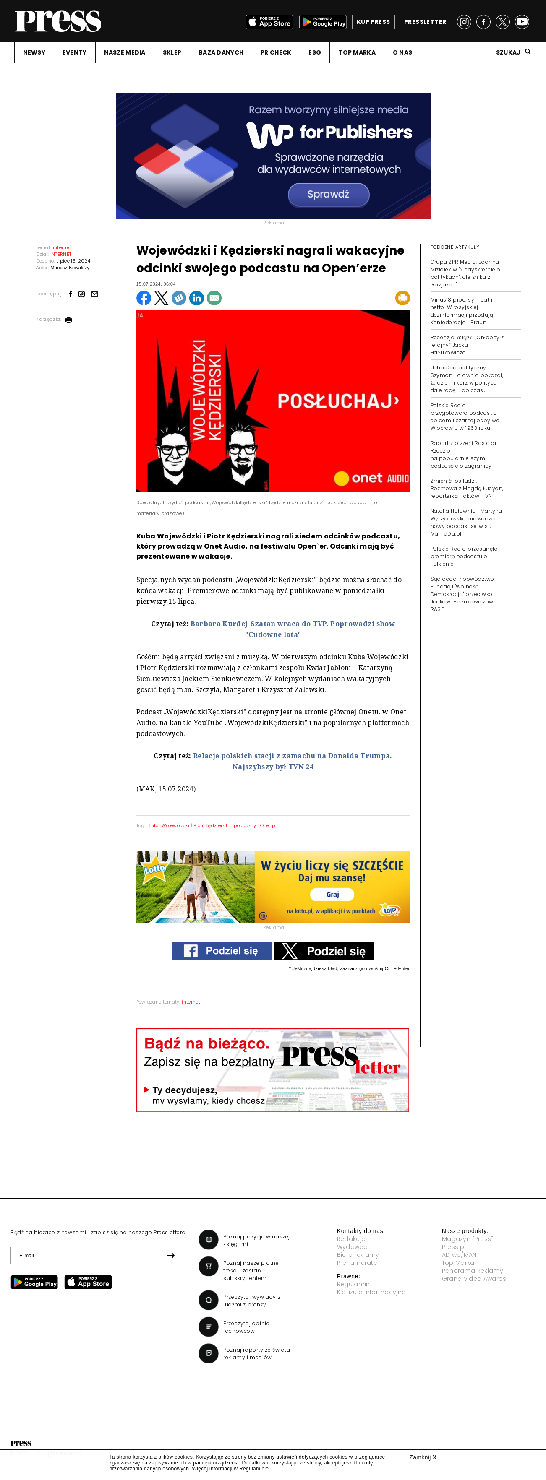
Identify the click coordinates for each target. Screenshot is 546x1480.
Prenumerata (357, 1263)
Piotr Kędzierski (211, 825)
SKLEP (172, 52)
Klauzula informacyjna (371, 1292)
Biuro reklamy (358, 1255)
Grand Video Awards (474, 1279)
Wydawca (352, 1247)
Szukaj (508, 52)
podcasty (245, 825)
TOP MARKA (357, 52)
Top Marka (458, 1263)
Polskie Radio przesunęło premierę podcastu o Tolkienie (464, 556)
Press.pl (454, 1247)
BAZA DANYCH (221, 52)
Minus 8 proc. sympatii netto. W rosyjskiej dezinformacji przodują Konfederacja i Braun (462, 311)
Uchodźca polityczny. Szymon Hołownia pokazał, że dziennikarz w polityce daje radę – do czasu (467, 379)
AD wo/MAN (459, 1255)
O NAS (402, 52)
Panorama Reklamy (472, 1271)
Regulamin (353, 1284)
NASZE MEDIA (125, 52)
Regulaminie (254, 1469)
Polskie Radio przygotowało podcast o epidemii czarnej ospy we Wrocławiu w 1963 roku (465, 417)
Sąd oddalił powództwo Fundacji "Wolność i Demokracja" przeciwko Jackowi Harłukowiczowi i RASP (464, 594)
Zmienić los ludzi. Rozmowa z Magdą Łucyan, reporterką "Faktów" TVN (467, 488)
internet (191, 1002)
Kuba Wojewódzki (168, 825)
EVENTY (75, 52)
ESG (314, 52)
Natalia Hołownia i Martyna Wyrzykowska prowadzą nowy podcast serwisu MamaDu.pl (466, 522)
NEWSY (34, 52)
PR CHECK (276, 52)
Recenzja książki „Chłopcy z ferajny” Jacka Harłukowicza (467, 345)
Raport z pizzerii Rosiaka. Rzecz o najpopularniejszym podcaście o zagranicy (464, 454)
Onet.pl (268, 825)
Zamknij (422, 1457)
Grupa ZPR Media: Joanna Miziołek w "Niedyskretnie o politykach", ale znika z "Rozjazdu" (466, 273)
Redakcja (351, 1239)
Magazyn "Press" (468, 1239)
